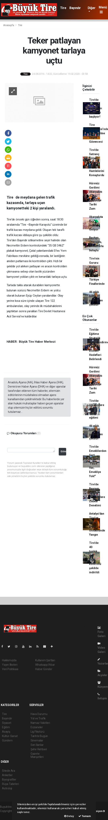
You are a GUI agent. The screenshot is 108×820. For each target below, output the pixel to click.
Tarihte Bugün (39, 736)
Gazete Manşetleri (37, 755)
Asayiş (6, 731)
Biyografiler (9, 779)
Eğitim (6, 727)
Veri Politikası (10, 669)
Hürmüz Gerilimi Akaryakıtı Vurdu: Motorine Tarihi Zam (95, 196)
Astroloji (7, 788)
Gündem (7, 740)
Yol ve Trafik (38, 718)
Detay (69, 816)
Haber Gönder (43, 669)
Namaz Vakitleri (40, 722)
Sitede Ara (8, 770)
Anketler (7, 775)
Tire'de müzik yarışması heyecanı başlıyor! (95, 108)
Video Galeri (101, 647)
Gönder (63, 451)
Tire (63, 8)
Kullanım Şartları (45, 660)
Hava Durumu (39, 714)
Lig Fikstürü (37, 731)
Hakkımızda (9, 660)
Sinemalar (37, 740)
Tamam (84, 816)
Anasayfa (8, 25)
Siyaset (6, 722)
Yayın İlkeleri (9, 664)
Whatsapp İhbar (45, 664)
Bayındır (75, 8)
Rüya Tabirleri (10, 784)
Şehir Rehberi (39, 749)
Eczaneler (37, 727)
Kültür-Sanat (10, 736)
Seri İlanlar (37, 744)
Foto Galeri (101, 632)
